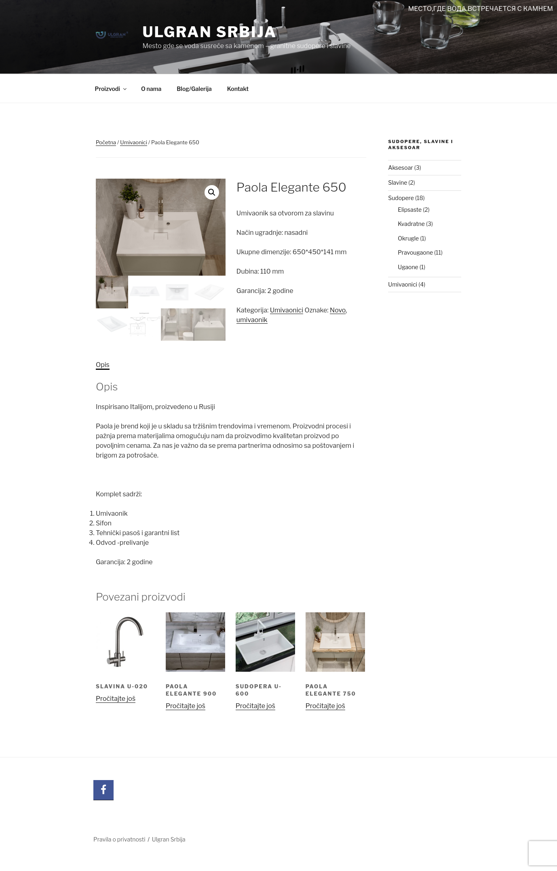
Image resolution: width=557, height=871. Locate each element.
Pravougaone (415, 252)
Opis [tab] (103, 365)
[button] (212, 192)
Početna (106, 142)
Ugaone (408, 267)
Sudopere (401, 197)
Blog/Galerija (194, 88)
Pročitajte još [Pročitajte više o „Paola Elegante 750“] (325, 706)
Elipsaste (410, 209)
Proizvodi (111, 88)
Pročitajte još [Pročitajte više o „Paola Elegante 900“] (185, 706)
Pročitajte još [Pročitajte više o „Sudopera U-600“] (255, 706)
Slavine (397, 182)
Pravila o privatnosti (119, 839)
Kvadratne (411, 223)
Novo (338, 310)
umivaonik (252, 320)
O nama (151, 88)
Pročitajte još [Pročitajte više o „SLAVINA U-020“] (115, 698)
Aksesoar (400, 167)
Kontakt (238, 88)
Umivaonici (133, 142)
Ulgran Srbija (209, 32)
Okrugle (408, 238)
